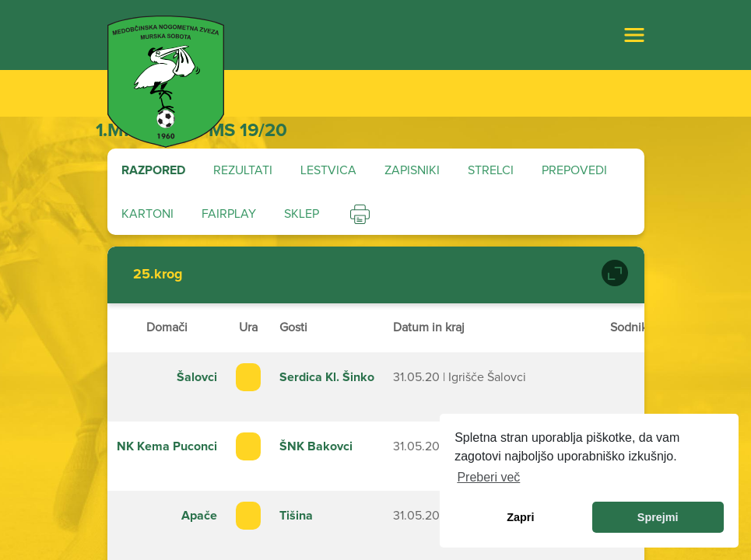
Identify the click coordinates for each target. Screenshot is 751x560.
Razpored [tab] (153, 170)
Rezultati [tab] (242, 170)
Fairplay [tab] (229, 214)
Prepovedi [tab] (574, 170)
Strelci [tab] (491, 170)
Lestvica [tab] (328, 170)
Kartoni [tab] (147, 214)
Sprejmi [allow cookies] (658, 517)
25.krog (158, 275)
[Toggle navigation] (634, 35)
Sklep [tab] (301, 214)
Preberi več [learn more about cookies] (488, 477)
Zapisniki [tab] (412, 170)
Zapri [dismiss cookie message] (520, 517)
